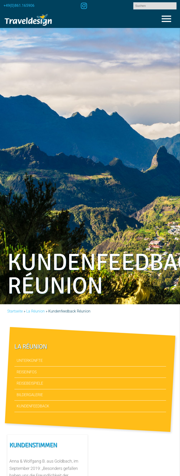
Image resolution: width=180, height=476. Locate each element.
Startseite (15, 311)
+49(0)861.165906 (19, 5)
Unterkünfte (30, 360)
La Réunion (35, 311)
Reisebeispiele (30, 383)
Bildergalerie (30, 395)
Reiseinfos (27, 372)
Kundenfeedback (33, 406)
